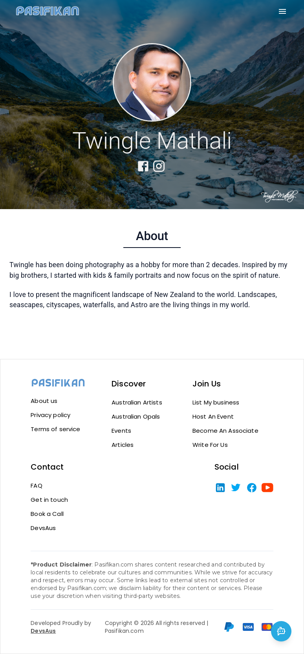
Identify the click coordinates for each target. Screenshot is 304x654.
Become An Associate (225, 431)
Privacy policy (50, 415)
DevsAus (43, 528)
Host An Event (213, 417)
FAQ (36, 486)
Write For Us (210, 445)
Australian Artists (137, 402)
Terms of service (55, 429)
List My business (215, 402)
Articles (123, 445)
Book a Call (47, 514)
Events (121, 431)
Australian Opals (136, 417)
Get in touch (49, 500)
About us (44, 401)
